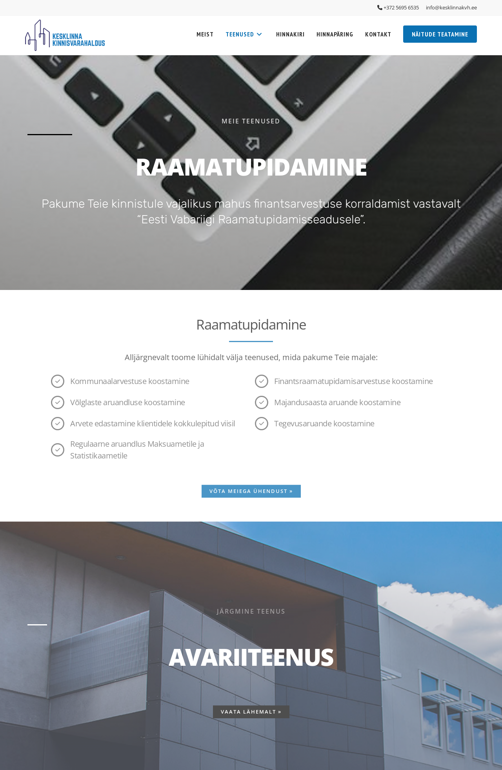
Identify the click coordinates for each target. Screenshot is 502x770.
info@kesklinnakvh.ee (451, 7)
